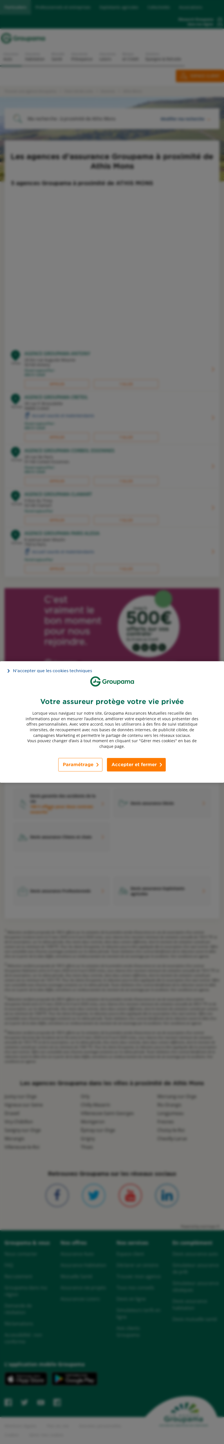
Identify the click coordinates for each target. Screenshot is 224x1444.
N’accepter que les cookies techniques (52, 671)
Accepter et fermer (134, 764)
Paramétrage (78, 764)
